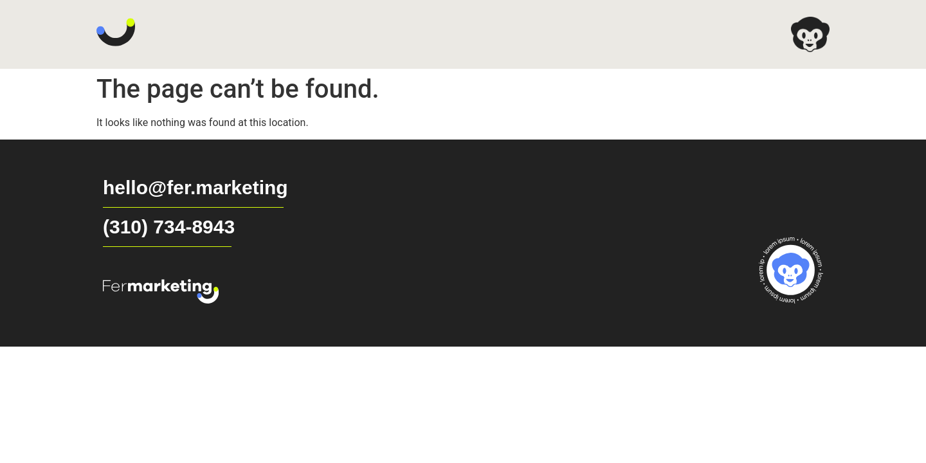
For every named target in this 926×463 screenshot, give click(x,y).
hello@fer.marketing (195, 187)
